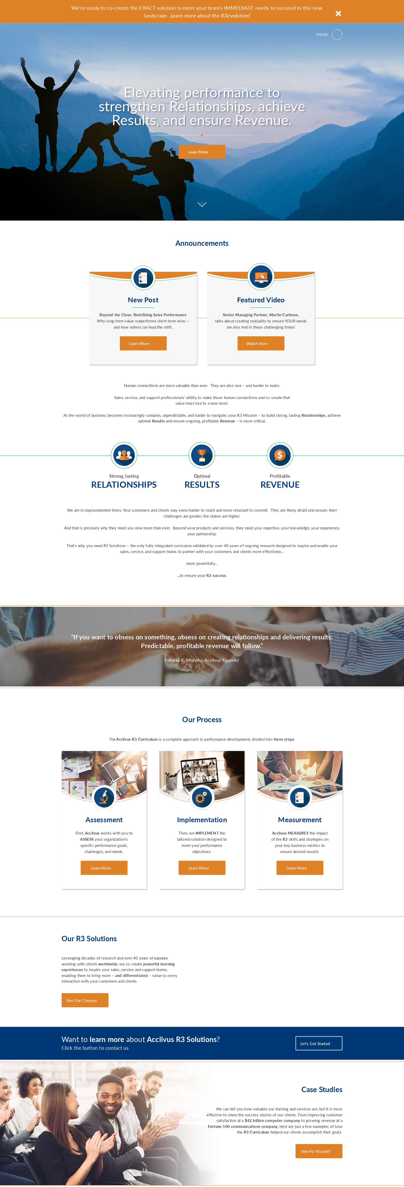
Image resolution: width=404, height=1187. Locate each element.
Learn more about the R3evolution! (210, 15)
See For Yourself (315, 1151)
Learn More (198, 152)
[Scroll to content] (202, 205)
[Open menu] (329, 34)
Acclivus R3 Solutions (85, 34)
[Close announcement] (338, 13)
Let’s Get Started (315, 1043)
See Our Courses (82, 1000)
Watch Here (258, 343)
